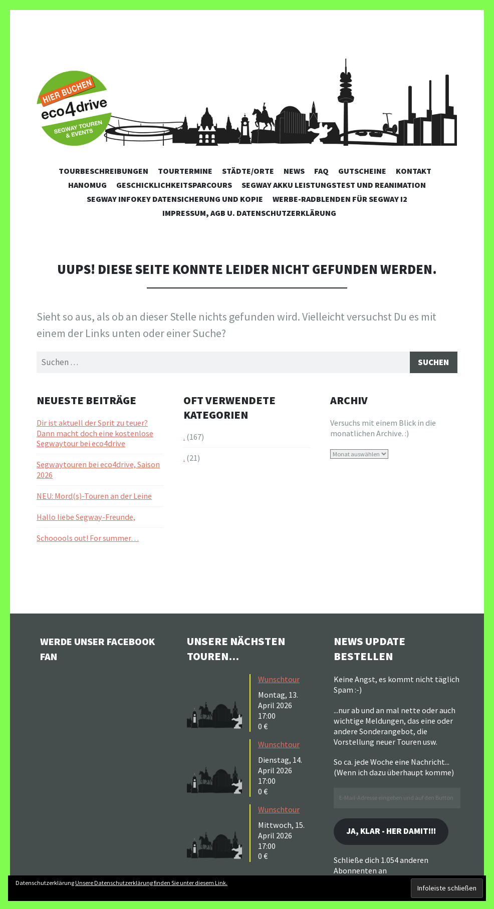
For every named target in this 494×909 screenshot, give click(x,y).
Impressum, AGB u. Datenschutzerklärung (249, 213)
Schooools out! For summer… (88, 539)
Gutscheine (362, 171)
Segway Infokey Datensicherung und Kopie (175, 199)
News (294, 171)
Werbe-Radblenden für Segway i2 (340, 199)
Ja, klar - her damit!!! (395, 833)
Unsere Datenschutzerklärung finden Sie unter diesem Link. (151, 882)
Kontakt (413, 171)
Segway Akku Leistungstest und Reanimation (333, 185)
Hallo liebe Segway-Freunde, (86, 518)
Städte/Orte (248, 171)
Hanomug (87, 185)
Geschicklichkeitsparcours (174, 185)
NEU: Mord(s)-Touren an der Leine (94, 497)
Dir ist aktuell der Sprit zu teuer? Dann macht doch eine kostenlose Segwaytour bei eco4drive (95, 434)
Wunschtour (279, 681)
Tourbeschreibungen (103, 171)
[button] (217, 703)
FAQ (321, 171)
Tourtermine (185, 171)
